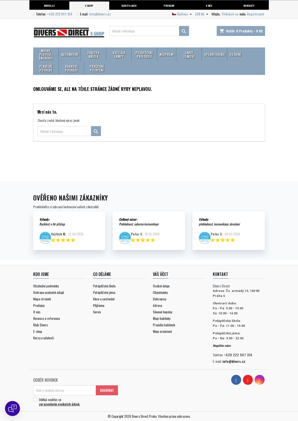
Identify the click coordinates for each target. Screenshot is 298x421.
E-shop (89, 5)
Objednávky (160, 292)
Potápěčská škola (104, 285)
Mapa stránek (42, 298)
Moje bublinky (161, 318)
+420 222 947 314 (59, 13)
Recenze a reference (46, 318)
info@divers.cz (100, 13)
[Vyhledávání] (149, 31)
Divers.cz (49, 5)
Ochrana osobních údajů (48, 292)
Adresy (157, 305)
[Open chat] (12, 408)
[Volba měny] (202, 14)
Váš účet (160, 274)
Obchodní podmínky (46, 285)
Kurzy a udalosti (43, 337)
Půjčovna (98, 305)
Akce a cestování (103, 298)
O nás (209, 5)
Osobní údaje (161, 285)
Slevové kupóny (162, 311)
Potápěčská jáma (104, 292)
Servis (97, 311)
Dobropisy (159, 298)
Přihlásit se (230, 13)
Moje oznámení (162, 331)
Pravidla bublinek (164, 324)
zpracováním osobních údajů (59, 404)
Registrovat (255, 13)
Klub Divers (40, 324)
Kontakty (248, 5)
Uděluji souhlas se (75, 401)
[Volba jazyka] (182, 14)
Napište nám (222, 346)
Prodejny (169, 5)
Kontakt (220, 274)
